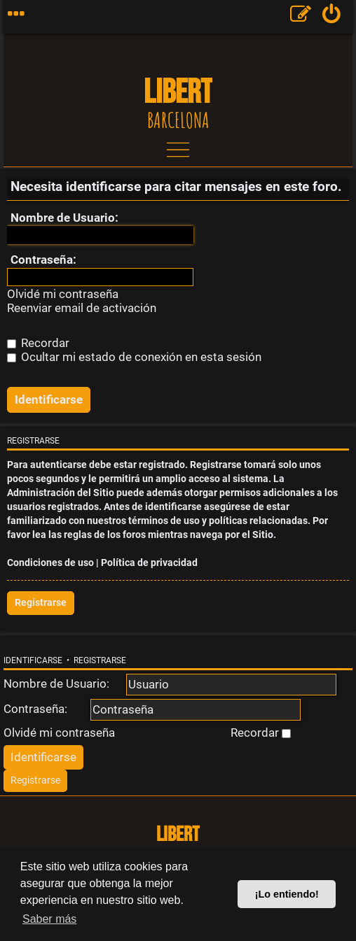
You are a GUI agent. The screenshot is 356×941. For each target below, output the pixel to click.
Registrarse (41, 603)
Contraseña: (43, 260)
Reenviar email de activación (81, 308)
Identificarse (33, 660)
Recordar (38, 343)
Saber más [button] (49, 919)
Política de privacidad (149, 563)
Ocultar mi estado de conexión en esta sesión (134, 357)
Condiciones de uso (50, 563)
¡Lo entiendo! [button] (287, 894)
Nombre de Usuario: (64, 218)
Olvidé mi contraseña (62, 294)
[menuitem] (331, 16)
